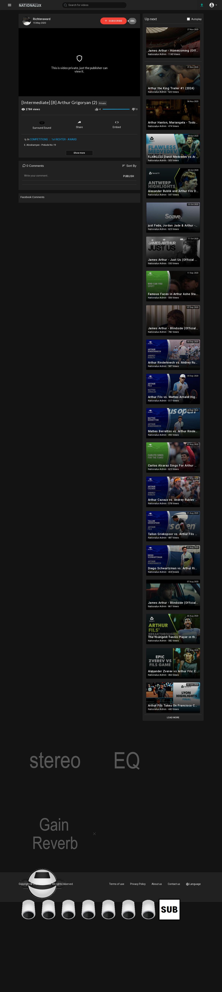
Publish (128, 176)
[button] (213, 5)
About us (157, 884)
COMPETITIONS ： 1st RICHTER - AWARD (53, 139)
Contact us (174, 884)
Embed (117, 124)
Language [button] (193, 884)
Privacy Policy (138, 884)
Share (79, 124)
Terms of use (116, 884)
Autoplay (196, 19)
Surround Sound (42, 124)
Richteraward (42, 19)
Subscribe (113, 20)
